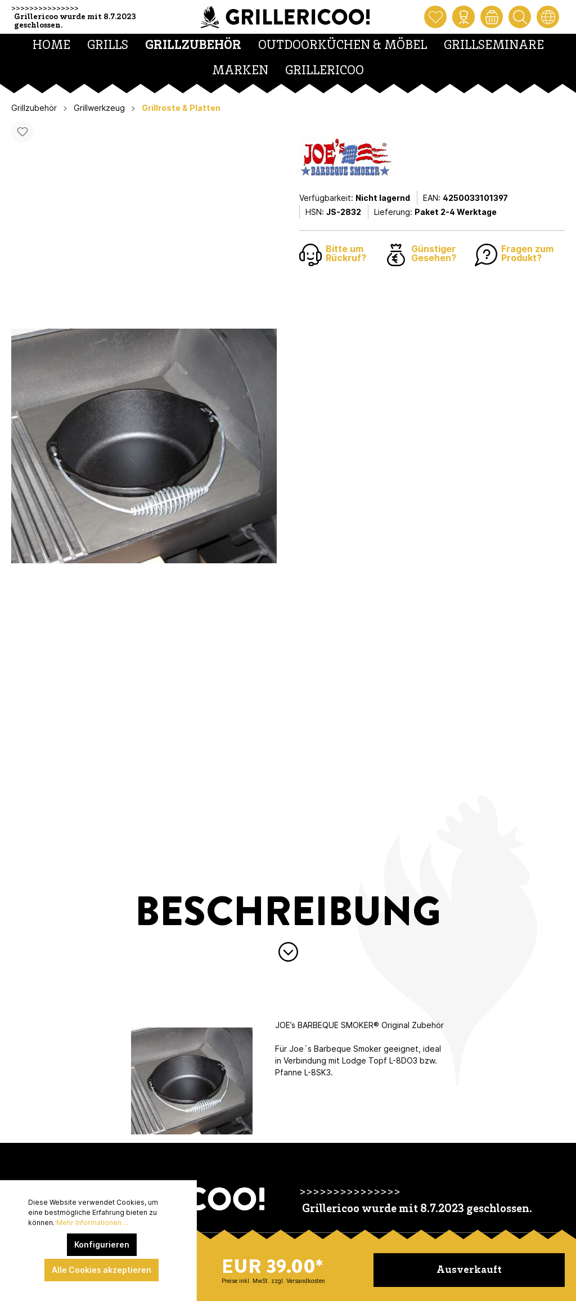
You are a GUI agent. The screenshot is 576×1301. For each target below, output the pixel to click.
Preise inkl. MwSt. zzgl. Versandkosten (273, 1281)
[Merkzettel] (435, 17)
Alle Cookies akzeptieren (101, 1270)
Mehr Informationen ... (92, 1222)
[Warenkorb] (491, 17)
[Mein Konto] (463, 17)
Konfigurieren (101, 1244)
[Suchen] (519, 17)
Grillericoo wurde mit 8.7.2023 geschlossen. (75, 21)
